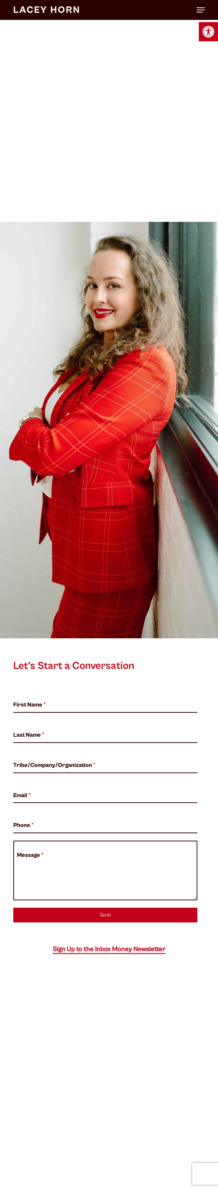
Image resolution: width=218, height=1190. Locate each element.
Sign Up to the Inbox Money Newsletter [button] (109, 949)
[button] (208, 31)
